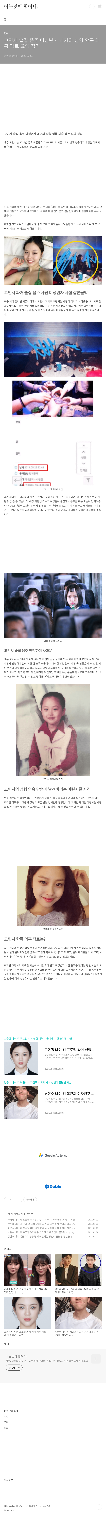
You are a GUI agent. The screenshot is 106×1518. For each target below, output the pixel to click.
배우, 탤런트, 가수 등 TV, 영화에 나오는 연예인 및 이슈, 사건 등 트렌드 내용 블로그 (47, 1360)
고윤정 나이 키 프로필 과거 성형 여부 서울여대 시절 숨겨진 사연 (38, 1038)
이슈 (6, 1416)
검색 (91, 6)
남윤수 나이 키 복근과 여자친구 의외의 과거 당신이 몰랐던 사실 (37, 1082)
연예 (10, 1213)
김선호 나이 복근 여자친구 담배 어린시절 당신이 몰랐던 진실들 (39, 1236)
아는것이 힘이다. (21, 6)
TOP (99, 1507)
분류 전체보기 (11, 1411)
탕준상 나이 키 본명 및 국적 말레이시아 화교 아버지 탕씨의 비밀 (39, 1224)
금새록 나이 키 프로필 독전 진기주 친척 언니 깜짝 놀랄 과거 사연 (40, 1219)
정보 (6, 1427)
